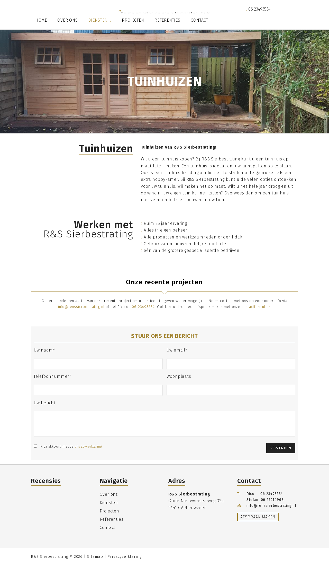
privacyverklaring (88, 446)
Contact (108, 527)
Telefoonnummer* (52, 376)
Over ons (109, 494)
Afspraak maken (258, 517)
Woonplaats (179, 376)
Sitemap (95, 556)
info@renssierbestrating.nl (272, 16)
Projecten (109, 511)
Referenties (112, 519)
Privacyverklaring (124, 556)
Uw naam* (44, 350)
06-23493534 (143, 307)
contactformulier (256, 307)
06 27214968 (272, 500)
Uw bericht (45, 402)
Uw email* (177, 350)
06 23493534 (258, 9)
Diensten (109, 502)
